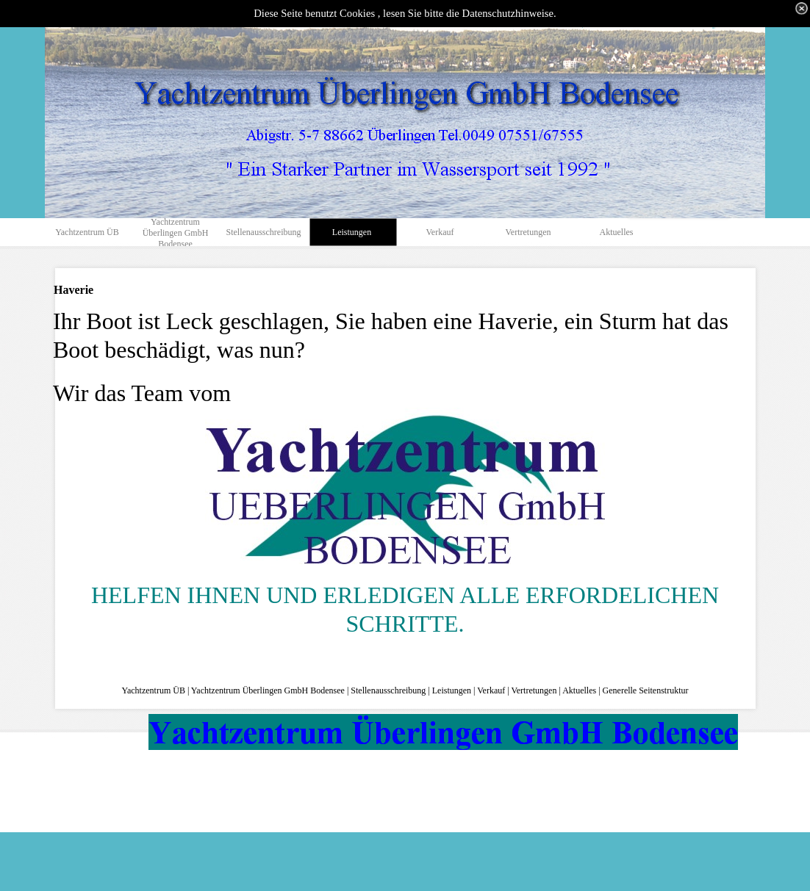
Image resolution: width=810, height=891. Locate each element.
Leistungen (451, 690)
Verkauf (491, 690)
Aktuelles (579, 690)
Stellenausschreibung (388, 690)
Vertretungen (533, 690)
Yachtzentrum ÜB (152, 690)
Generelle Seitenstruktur (646, 690)
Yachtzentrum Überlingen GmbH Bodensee (268, 690)
